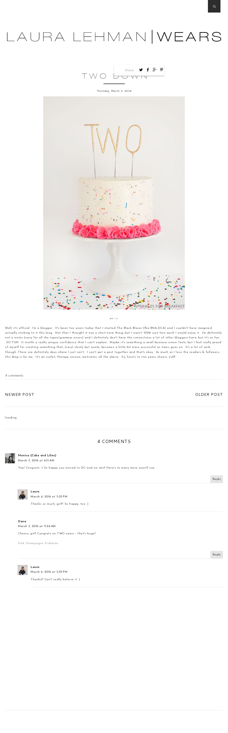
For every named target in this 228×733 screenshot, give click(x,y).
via (116, 318)
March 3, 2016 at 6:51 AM (36, 460)
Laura (35, 491)
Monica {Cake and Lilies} (37, 455)
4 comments (14, 375)
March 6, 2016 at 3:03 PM (49, 496)
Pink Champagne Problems (38, 543)
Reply (217, 479)
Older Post (209, 394)
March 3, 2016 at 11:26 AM (37, 526)
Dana (22, 521)
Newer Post (19, 394)
